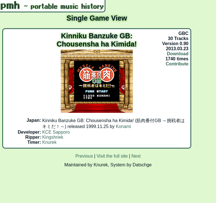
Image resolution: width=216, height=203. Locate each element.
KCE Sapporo (56, 132)
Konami (123, 126)
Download (177, 53)
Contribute (177, 63)
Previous (84, 156)
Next (136, 156)
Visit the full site (112, 156)
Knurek (49, 142)
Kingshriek (52, 137)
